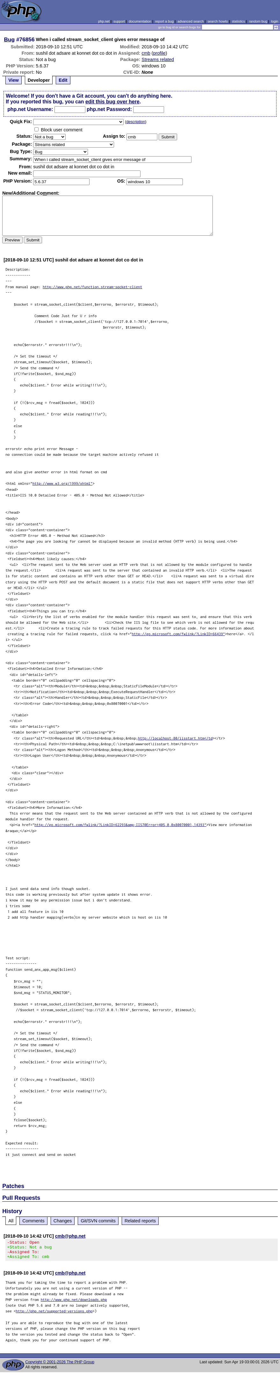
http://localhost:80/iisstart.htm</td (175, 738)
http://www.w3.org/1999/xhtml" (62, 483)
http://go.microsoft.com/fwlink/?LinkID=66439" (178, 634)
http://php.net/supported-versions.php (54, 1315)
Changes (63, 1220)
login (274, 21)
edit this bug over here (112, 101)
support (119, 21)
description (135, 122)
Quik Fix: (21, 121)
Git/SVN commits (98, 1220)
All (10, 1220)
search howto (217, 21)
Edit (63, 80)
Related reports (140, 1220)
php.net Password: (109, 109)
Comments (33, 1220)
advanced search (190, 21)
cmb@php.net (70, 1236)
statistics (238, 21)
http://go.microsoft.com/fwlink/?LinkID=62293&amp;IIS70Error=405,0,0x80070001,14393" (120, 825)
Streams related (158, 59)
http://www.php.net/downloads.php (74, 1303)
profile (159, 53)
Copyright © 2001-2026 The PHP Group (59, 1366)
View (13, 80)
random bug (258, 21)
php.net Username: (30, 109)
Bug (9, 39)
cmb (146, 53)
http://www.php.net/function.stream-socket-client (92, 287)
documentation (140, 21)
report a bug (164, 21)
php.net (104, 21)
